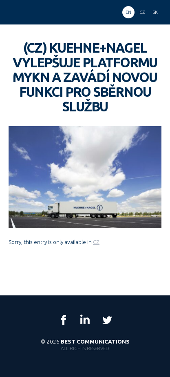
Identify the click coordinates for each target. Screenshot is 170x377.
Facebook (63, 320)
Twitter (107, 320)
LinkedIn (85, 320)
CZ (96, 242)
